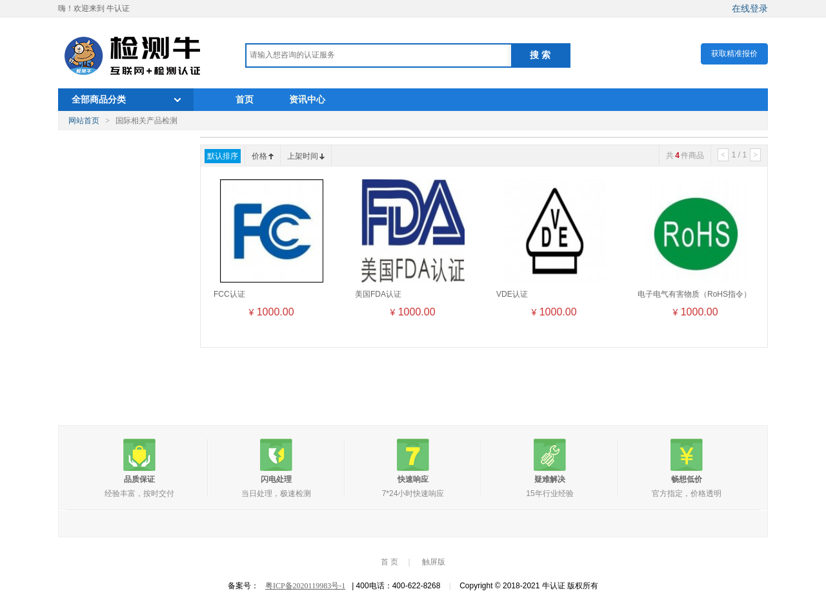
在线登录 (750, 8)
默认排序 (222, 156)
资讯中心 (307, 99)
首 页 (389, 561)
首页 (245, 99)
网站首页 (83, 120)
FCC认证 (229, 294)
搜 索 (540, 55)
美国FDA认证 (378, 294)
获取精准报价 (734, 53)
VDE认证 (512, 294)
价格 (263, 156)
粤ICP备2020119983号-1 (305, 585)
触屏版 (433, 561)
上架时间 (306, 156)
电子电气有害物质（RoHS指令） (694, 294)
